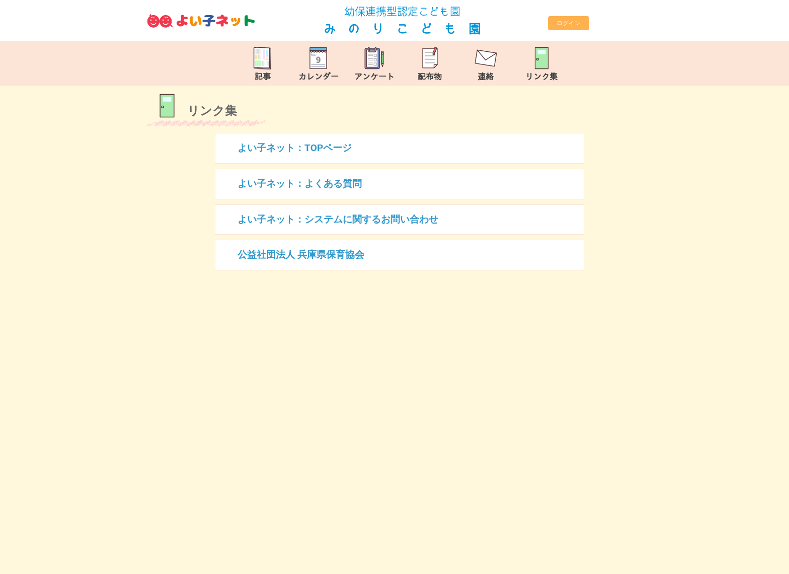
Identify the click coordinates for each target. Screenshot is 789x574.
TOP (747, 561)
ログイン (569, 23)
